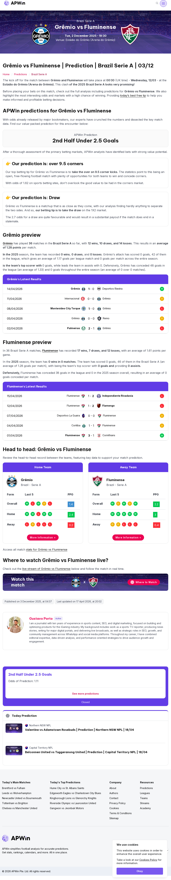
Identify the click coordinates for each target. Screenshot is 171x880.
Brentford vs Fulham (13, 788)
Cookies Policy (148, 859)
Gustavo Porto (41, 619)
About (112, 788)
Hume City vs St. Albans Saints (67, 788)
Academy (145, 808)
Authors (113, 793)
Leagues (145, 793)
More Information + (42, 537)
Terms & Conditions (120, 813)
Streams (144, 803)
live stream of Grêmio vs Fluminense (46, 568)
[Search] (157, 3)
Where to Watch (143, 582)
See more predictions (85, 693)
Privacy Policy (117, 803)
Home (6, 74)
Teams (144, 798)
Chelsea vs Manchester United (19, 808)
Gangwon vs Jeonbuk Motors (67, 808)
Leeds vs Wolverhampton (16, 793)
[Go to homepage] (14, 3)
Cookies (114, 808)
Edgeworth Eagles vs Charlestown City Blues (75, 793)
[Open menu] (163, 3)
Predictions (20, 74)
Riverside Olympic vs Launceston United (73, 803)
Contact (113, 798)
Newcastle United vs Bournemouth (22, 798)
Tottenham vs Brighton (15, 803)
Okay (140, 871)
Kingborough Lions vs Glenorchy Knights (73, 798)
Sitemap (114, 818)
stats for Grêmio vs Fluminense (46, 549)
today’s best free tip (133, 95)
